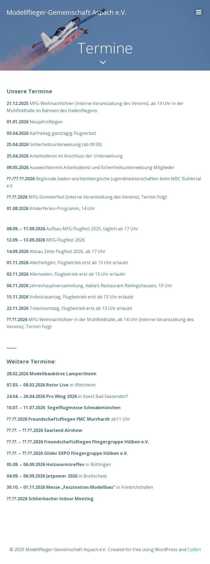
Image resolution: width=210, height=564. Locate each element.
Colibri (194, 549)
